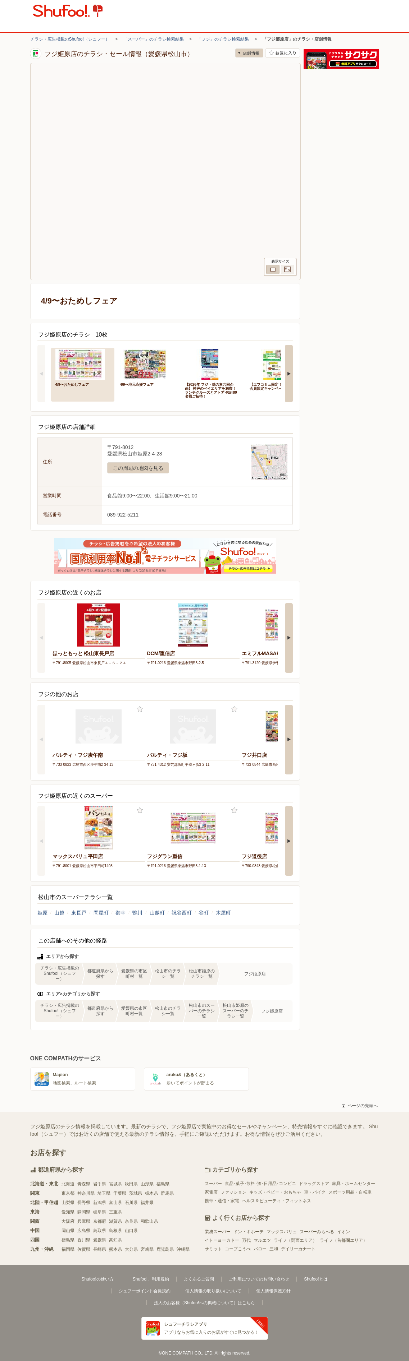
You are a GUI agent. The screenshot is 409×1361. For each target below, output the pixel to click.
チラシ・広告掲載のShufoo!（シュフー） (70, 39)
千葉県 (119, 1193)
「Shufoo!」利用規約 (148, 1279)
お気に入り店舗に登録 (282, 52)
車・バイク (315, 1192)
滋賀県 (115, 1221)
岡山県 (68, 1230)
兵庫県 (83, 1221)
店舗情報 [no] (249, 52)
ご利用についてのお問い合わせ (259, 1279)
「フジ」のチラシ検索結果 (223, 39)
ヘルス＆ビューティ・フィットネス (276, 1200)
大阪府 (68, 1221)
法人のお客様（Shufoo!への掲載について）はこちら (204, 1302)
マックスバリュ (282, 1231)
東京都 (68, 1193)
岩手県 (99, 1183)
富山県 (115, 1202)
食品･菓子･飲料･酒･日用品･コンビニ (260, 1183)
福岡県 (68, 1249)
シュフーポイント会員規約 (145, 1290)
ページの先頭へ (359, 1105)
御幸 (120, 913)
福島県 (162, 1183)
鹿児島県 (165, 1249)
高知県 (115, 1239)
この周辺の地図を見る (138, 468)
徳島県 (68, 1239)
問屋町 (101, 913)
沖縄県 (183, 1249)
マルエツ (262, 1240)
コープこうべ (238, 1248)
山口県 (131, 1230)
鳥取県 (99, 1230)
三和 (273, 1248)
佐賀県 (83, 1249)
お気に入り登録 (139, 709)
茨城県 (135, 1193)
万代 (246, 1240)
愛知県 (68, 1211)
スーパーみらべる (317, 1231)
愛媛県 (99, 1239)
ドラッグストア (314, 1183)
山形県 (147, 1183)
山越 (59, 913)
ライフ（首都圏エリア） (343, 1240)
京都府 (99, 1221)
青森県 (83, 1183)
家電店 (211, 1192)
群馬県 (167, 1193)
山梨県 (68, 1202)
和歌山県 (149, 1221)
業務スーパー (218, 1231)
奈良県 (131, 1221)
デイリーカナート (298, 1248)
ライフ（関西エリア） (295, 1240)
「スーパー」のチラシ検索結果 (153, 39)
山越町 (157, 913)
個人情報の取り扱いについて (213, 1290)
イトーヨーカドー (222, 1240)
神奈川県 (86, 1193)
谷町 (204, 913)
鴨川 (137, 913)
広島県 (83, 1230)
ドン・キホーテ (248, 1231)
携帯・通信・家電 (222, 1200)
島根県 (115, 1230)
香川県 (83, 1239)
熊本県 (115, 1249)
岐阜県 (99, 1211)
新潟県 (99, 1202)
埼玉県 (103, 1193)
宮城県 (115, 1183)
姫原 (42, 913)
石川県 (131, 1202)
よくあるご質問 (199, 1279)
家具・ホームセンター (353, 1183)
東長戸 (78, 913)
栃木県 (151, 1193)
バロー (260, 1248)
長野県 (83, 1202)
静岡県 (83, 1211)
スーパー (213, 1183)
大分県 (131, 1249)
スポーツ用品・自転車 (350, 1192)
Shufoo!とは (315, 1279)
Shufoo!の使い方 (97, 1279)
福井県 (147, 1202)
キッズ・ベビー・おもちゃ (275, 1192)
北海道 (68, 1183)
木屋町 (223, 913)
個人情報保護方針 (273, 1290)
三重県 (115, 1211)
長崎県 (99, 1249)
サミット (213, 1248)
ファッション (233, 1192)
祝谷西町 (182, 913)
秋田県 (131, 1183)
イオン (343, 1231)
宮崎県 (147, 1249)
